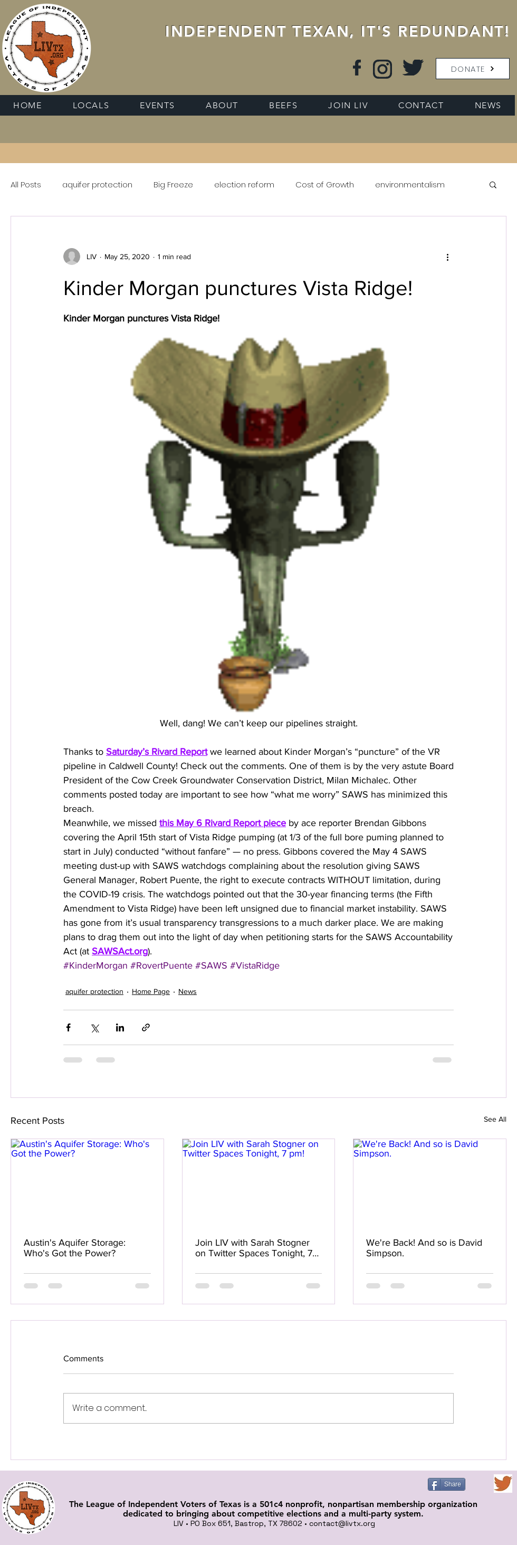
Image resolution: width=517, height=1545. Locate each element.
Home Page (151, 991)
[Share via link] (146, 1027)
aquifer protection (97, 184)
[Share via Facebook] (68, 1027)
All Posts (26, 184)
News (187, 991)
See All (495, 1119)
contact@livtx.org (342, 1523)
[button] (473, 68)
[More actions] (447, 256)
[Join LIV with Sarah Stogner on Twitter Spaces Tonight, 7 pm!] (259, 1182)
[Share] (446, 1484)
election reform (244, 184)
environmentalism (410, 184)
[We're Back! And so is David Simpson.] (429, 1182)
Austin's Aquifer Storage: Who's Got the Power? (75, 1247)
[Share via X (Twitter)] (94, 1027)
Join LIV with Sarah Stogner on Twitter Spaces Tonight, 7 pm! (253, 1247)
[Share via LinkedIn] (120, 1027)
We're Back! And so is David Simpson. (424, 1247)
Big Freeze (173, 184)
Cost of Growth (324, 184)
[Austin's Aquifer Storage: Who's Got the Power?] (87, 1182)
